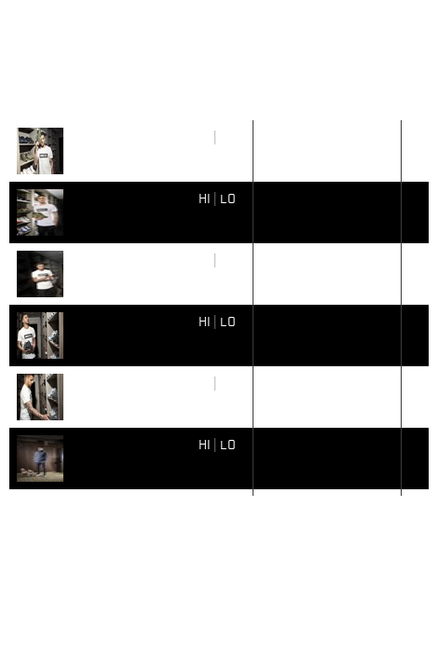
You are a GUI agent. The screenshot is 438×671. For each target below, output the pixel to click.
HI (204, 136)
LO (228, 136)
